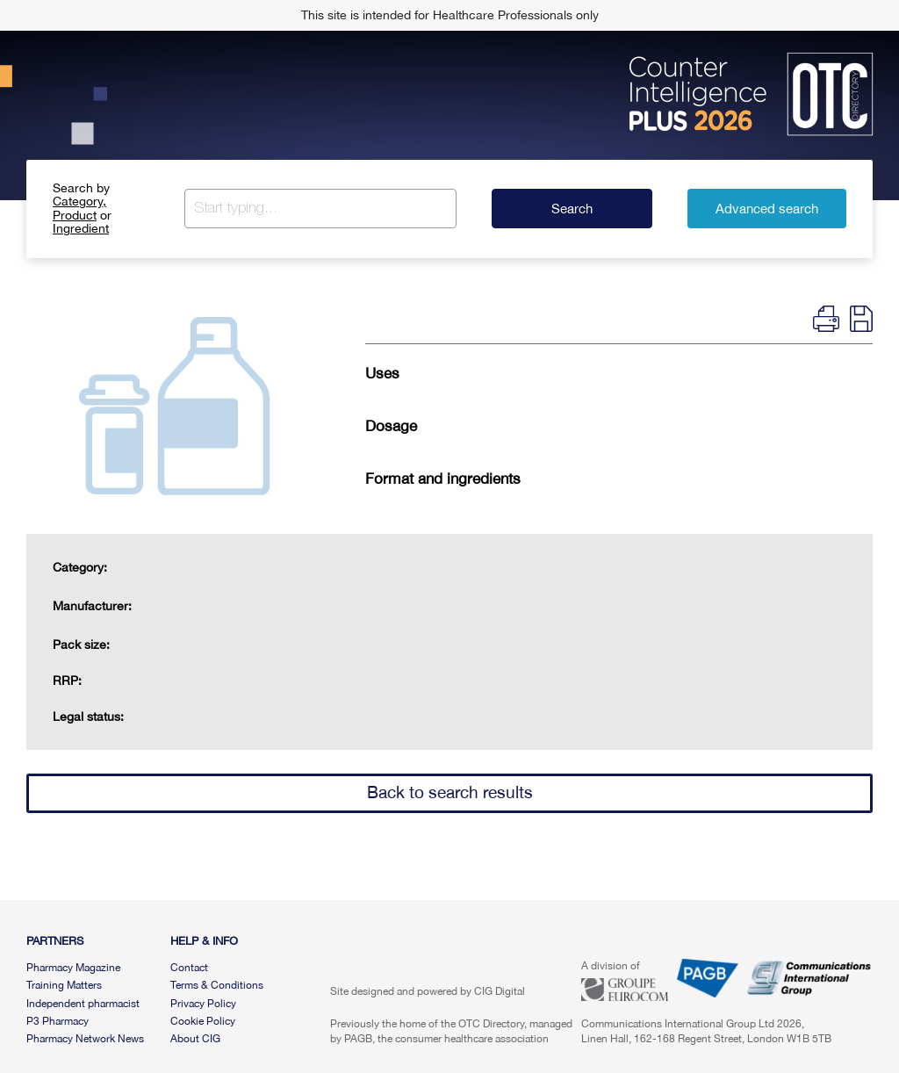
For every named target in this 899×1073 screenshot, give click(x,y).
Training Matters (64, 985)
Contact (189, 967)
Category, (79, 201)
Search (572, 208)
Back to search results (450, 792)
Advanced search (767, 208)
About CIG (195, 1039)
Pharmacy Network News (85, 1039)
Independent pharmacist (83, 1003)
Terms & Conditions (216, 985)
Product (75, 215)
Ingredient (81, 228)
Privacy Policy (203, 1003)
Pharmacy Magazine (73, 967)
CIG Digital (499, 991)
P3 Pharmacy (57, 1021)
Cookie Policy (202, 1021)
